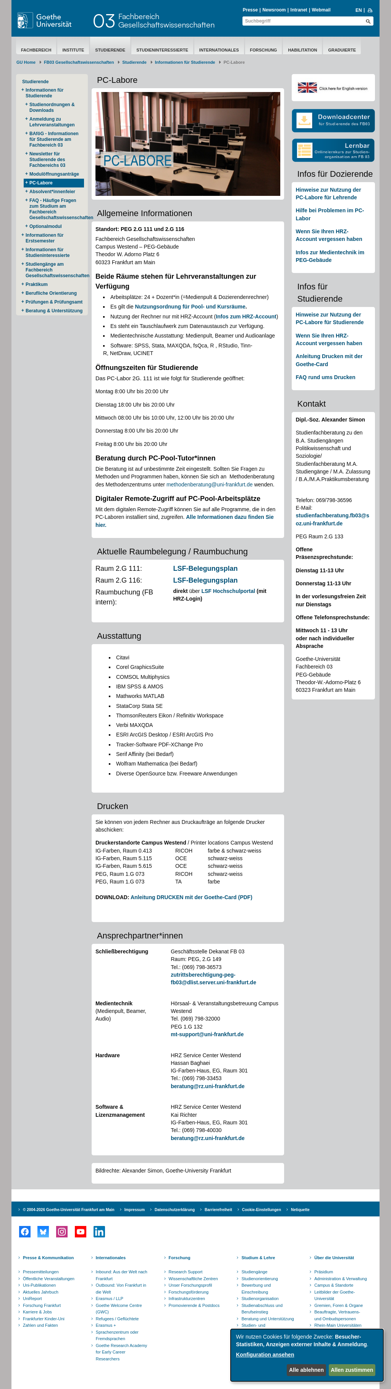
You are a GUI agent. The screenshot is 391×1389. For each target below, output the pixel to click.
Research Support (186, 1271)
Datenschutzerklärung (175, 1210)
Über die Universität (334, 1257)
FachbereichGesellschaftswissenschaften (166, 20)
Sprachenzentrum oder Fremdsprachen (117, 1335)
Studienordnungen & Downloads (52, 107)
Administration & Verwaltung (340, 1278)
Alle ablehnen (306, 1370)
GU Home (26, 62)
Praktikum (37, 284)
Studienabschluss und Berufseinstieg (262, 1309)
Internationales (219, 50)
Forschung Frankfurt (42, 1305)
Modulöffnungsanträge (54, 174)
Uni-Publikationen (39, 1285)
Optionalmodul (45, 226)
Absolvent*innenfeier (52, 191)
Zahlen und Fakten (40, 1325)
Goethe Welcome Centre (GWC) (119, 1309)
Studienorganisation (259, 1298)
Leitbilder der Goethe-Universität (334, 1295)
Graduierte (342, 50)
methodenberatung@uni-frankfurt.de (209, 484)
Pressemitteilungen (41, 1271)
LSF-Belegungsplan (205, 568)
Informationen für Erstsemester (44, 238)
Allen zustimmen (352, 1370)
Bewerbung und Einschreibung (256, 1288)
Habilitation (302, 50)
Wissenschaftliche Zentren (193, 1278)
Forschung (263, 50)
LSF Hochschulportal (228, 591)
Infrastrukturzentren (187, 1298)
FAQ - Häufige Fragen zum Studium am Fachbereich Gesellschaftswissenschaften (56, 209)
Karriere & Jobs (37, 1312)
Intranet (299, 10)
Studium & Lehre (258, 1257)
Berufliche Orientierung (51, 293)
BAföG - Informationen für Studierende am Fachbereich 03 (54, 139)
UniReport (32, 1298)
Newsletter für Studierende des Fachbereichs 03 (47, 159)
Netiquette (300, 1210)
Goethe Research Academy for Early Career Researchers (121, 1352)
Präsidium (323, 1271)
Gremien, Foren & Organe (338, 1305)
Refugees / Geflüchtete (117, 1318)
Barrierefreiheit (218, 1210)
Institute (73, 50)
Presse (250, 10)
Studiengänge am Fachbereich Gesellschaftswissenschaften (55, 270)
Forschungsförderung (189, 1292)
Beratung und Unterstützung (267, 1318)
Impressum (134, 1210)
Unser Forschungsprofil (190, 1285)
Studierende (110, 50)
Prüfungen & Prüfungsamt (54, 302)
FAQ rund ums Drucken (325, 377)
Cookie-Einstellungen (261, 1210)
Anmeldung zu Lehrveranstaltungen (52, 122)
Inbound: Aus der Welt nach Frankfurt (121, 1275)
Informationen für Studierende (185, 62)
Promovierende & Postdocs (194, 1305)
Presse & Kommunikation (48, 1257)
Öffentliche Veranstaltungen (48, 1278)
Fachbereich (36, 50)
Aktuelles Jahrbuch (40, 1292)
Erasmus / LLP (109, 1298)
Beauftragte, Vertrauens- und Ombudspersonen (337, 1315)
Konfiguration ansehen (265, 1355)
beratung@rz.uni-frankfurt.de (207, 1086)
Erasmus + (106, 1325)
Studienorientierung (259, 1278)
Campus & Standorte (333, 1285)
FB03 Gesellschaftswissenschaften (79, 62)
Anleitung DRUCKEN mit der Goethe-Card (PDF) (191, 897)
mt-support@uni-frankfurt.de (207, 1034)
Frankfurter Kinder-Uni (44, 1318)
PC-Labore (41, 183)
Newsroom (274, 10)
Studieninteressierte (162, 50)
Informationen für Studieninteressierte (47, 252)
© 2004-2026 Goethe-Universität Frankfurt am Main (69, 1210)
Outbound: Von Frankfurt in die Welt (121, 1288)
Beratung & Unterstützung (54, 310)
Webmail (321, 10)
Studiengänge (254, 1271)
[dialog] (307, 1355)
